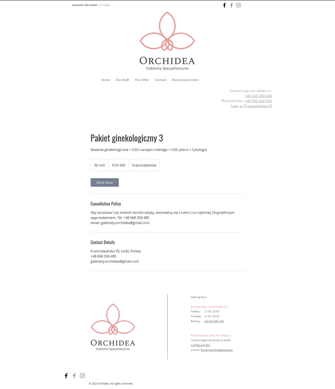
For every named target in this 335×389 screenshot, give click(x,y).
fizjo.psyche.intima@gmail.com (217, 349)
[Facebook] (74, 375)
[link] (105, 182)
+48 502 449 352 (258, 101)
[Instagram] (82, 375)
